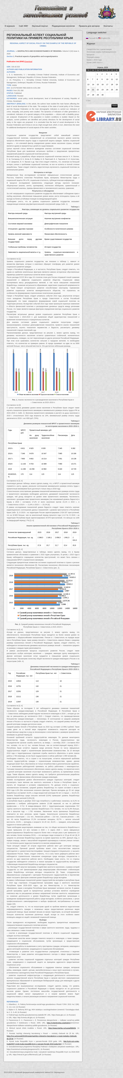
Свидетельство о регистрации (99, 49)
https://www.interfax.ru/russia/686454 (62, 1028)
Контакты (108, 26)
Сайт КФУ (23, 26)
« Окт (88, 101)
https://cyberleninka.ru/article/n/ (58, 1023)
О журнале (10, 26)
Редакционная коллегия (63, 26)
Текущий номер (93, 57)
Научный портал (40, 26)
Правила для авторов (89, 26)
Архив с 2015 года (94, 60)
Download (28, 61)
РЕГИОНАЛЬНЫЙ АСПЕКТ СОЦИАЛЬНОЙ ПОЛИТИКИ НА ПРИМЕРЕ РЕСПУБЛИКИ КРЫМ (40, 36)
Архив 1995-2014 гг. (95, 62)
